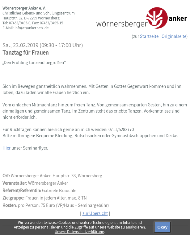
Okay (162, 227)
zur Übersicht (95, 213)
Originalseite (174, 36)
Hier (6, 148)
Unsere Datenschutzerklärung (79, 231)
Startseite (149, 36)
